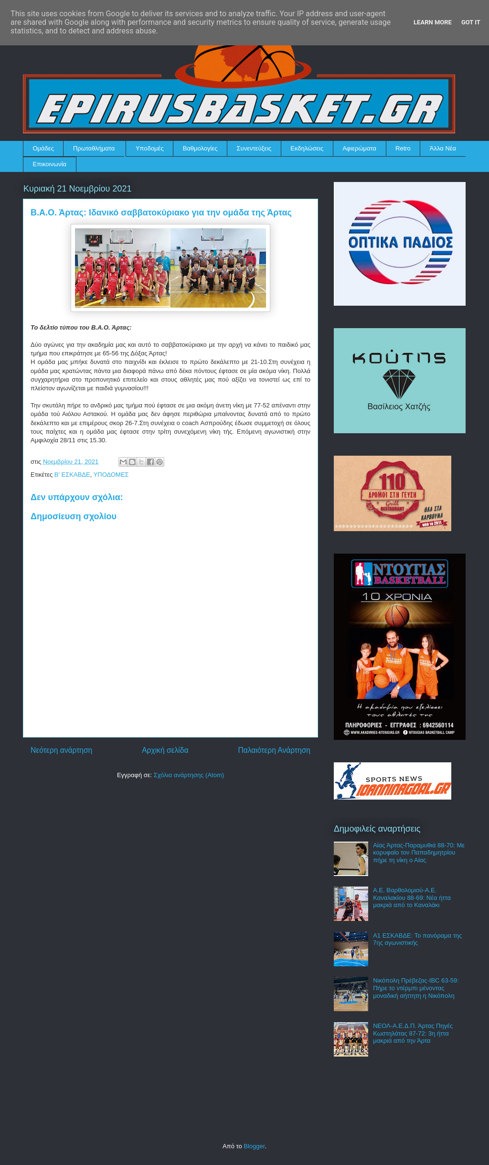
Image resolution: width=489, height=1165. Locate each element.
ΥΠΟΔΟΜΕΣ (111, 474)
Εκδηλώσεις (306, 148)
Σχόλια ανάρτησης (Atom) (189, 775)
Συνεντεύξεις (254, 148)
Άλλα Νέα (443, 148)
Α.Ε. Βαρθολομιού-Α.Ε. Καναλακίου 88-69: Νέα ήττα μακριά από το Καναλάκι (412, 897)
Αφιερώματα (359, 148)
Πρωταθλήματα (94, 148)
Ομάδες (43, 148)
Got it (470, 22)
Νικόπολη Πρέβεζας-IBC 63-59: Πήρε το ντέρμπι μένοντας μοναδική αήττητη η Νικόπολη (416, 988)
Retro (403, 148)
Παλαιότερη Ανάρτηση (274, 750)
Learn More (433, 22)
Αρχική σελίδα (165, 750)
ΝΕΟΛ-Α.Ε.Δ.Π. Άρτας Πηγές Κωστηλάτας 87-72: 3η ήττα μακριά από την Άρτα (413, 1033)
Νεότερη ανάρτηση (61, 750)
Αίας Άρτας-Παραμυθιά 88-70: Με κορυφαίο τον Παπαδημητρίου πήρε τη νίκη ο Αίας (419, 853)
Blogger (254, 1146)
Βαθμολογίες (200, 148)
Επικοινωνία (50, 164)
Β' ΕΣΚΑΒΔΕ (72, 474)
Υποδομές (150, 148)
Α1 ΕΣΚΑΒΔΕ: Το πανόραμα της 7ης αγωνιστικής (417, 939)
